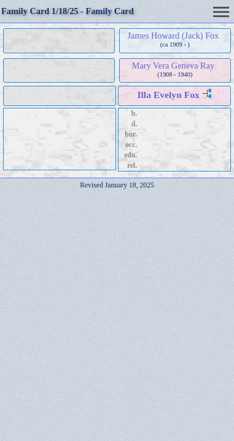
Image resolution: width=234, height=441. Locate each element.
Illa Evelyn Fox (168, 94)
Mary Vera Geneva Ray (173, 65)
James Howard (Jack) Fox (173, 35)
